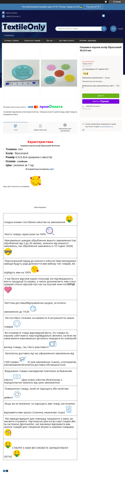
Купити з (101, 101)
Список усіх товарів (32, 40)
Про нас (49, 40)
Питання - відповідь (87, 40)
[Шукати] (104, 28)
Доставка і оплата (66, 40)
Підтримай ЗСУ (93, 7)
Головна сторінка (11, 40)
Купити (101, 96)
